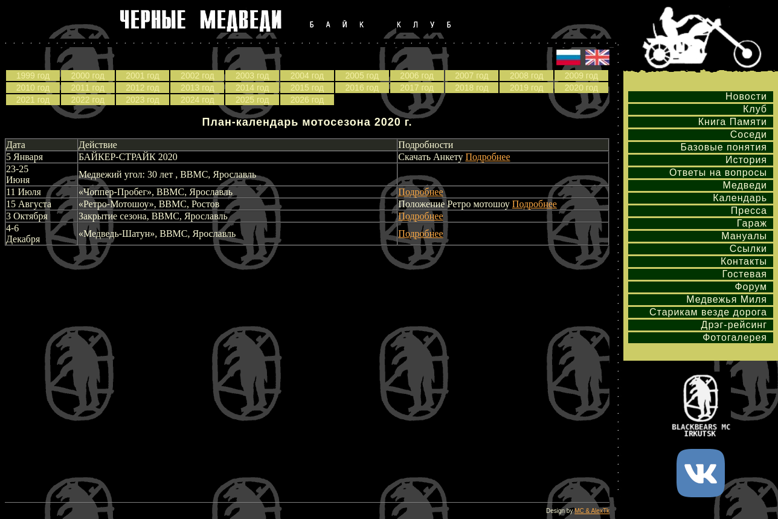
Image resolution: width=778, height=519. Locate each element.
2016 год (362, 87)
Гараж (752, 223)
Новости (746, 96)
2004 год (307, 75)
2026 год (307, 100)
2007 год (471, 75)
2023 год (142, 100)
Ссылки (748, 248)
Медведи (744, 185)
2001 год (142, 75)
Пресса (749, 210)
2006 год (416, 75)
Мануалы (744, 236)
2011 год (87, 87)
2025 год (252, 100)
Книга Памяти (732, 122)
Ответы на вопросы (718, 172)
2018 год (471, 87)
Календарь (740, 198)
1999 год (33, 75)
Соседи (748, 134)
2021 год (33, 100)
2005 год (362, 75)
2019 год (526, 87)
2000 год (87, 75)
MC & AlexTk (591, 511)
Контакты (744, 261)
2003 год (252, 75)
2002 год (197, 75)
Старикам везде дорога (708, 312)
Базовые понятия (723, 147)
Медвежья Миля (726, 299)
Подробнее (487, 157)
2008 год (526, 75)
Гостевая (744, 274)
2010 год (33, 87)
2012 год (142, 87)
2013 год (197, 87)
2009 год (581, 75)
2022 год (87, 100)
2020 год (581, 87)
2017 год (416, 87)
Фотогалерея (734, 337)
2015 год (307, 87)
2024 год (197, 100)
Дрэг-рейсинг (734, 325)
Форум (751, 287)
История (746, 160)
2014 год (252, 87)
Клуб (755, 109)
